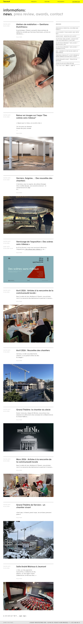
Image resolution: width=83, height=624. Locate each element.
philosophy (61, 1)
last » (24, 616)
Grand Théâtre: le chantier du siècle (33, 410)
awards (42, 14)
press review (24, 14)
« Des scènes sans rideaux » (33, 249)
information (76, 1)
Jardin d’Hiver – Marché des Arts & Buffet (66, 36)
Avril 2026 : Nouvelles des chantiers (33, 351)
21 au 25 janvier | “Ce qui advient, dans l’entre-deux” (67, 33)
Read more (19, 37)
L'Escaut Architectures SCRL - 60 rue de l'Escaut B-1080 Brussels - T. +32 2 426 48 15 (54, 622)
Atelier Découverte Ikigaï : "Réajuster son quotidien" (66, 60)
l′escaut (6, 2)
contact (56, 14)
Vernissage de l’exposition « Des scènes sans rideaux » (67, 29)
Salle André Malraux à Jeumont (31, 567)
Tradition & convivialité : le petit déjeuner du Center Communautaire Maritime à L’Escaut (67, 56)
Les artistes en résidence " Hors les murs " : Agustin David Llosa (67, 44)
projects (33, 1)
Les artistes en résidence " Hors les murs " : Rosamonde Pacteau (67, 48)
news (7, 14)
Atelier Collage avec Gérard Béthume (65, 63)
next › (20, 616)
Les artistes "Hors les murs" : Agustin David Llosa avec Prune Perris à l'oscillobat (67, 40)
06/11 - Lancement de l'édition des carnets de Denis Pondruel (67, 52)
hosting (47, 1)
